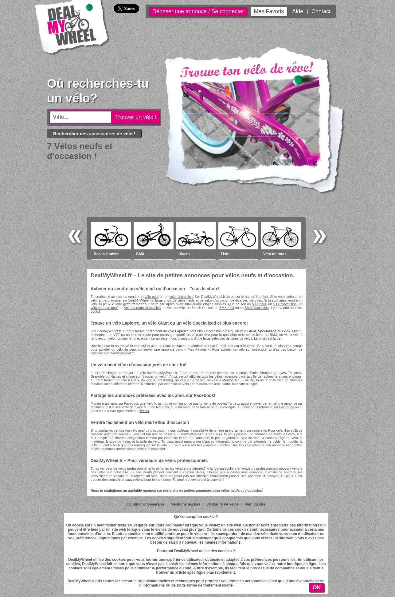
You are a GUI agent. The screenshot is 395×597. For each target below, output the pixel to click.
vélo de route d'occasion (142, 308)
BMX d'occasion (256, 308)
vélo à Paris (130, 380)
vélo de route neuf (104, 308)
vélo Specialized (199, 323)
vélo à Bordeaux (192, 380)
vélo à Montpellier (225, 380)
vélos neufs (186, 300)
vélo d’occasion (181, 296)
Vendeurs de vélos (222, 504)
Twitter (144, 411)
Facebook (286, 407)
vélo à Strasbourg (159, 380)
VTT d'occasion (285, 304)
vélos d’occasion (217, 300)
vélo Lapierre (125, 323)
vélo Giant (158, 323)
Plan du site (254, 504)
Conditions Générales (146, 504)
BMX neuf (226, 308)
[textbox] (80, 117)
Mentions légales (186, 504)
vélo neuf (151, 296)
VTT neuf (259, 304)
